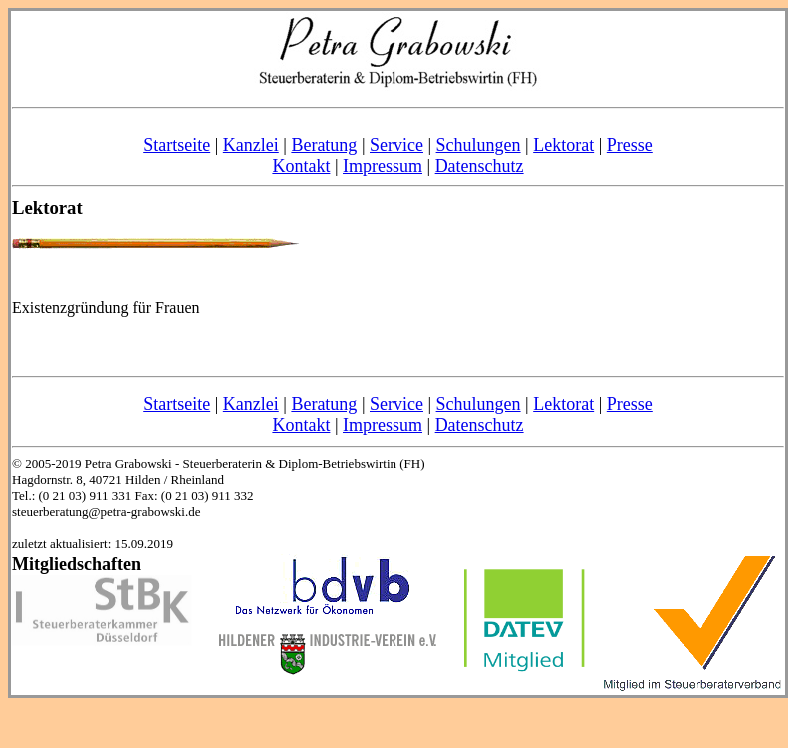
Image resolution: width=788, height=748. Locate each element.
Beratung (324, 145)
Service (396, 145)
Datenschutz (479, 166)
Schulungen (478, 145)
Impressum (382, 166)
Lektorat (563, 145)
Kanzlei (251, 145)
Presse (630, 145)
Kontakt (301, 166)
